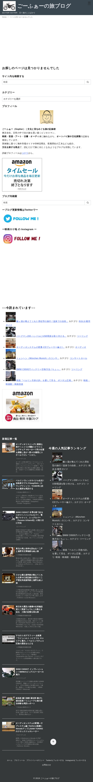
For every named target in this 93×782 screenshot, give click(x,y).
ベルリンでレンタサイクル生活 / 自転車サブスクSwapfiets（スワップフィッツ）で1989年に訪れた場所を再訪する (30, 484)
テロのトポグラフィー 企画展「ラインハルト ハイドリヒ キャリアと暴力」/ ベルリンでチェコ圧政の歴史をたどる (30, 639)
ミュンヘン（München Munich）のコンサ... (37, 358)
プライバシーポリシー (35, 760)
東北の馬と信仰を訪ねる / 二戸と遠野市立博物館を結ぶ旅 (29, 549)
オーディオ (80, 347)
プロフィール (19, 760)
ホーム (9, 760)
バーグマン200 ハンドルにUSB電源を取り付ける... (41, 336)
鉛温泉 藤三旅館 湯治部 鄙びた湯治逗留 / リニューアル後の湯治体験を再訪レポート (29, 700)
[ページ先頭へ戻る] (51, 740)
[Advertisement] (46, 44)
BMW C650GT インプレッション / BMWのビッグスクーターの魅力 (30, 672)
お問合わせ (46, 765)
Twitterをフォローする (55, 760)
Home (4, 17)
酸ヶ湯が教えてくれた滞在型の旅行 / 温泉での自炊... (42, 321)
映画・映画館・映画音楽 (68, 557)
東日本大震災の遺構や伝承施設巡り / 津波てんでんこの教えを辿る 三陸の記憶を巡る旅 (29, 609)
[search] (87, 82)
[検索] (46, 82)
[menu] (89, 3)
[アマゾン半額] (22, 405)
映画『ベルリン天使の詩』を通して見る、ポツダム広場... (44, 380)
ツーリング (82, 336)
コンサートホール (78, 358)
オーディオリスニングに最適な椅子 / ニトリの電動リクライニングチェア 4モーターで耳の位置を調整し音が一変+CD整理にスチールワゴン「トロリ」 (30, 449)
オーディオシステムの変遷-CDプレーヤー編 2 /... (40, 347)
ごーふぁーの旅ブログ (50, 778)
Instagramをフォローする (75, 760)
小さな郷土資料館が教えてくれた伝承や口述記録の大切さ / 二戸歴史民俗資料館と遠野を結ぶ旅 (29, 579)
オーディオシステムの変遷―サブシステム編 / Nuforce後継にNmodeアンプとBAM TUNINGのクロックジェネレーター (29, 727)
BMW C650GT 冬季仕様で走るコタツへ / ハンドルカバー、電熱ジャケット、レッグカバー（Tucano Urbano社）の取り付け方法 (30, 517)
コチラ (25, 153)
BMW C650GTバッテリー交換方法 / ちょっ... (38, 369)
